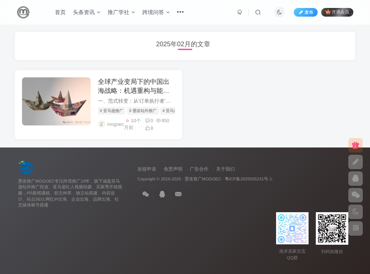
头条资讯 (86, 12)
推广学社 (121, 12)
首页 (60, 12)
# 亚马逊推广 (111, 110)
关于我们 (225, 169)
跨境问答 (156, 12)
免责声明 (173, 169)
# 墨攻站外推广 (142, 110)
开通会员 (337, 11)
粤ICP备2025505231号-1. (249, 178)
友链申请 (146, 169)
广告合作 (199, 169)
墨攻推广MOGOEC (203, 178)
